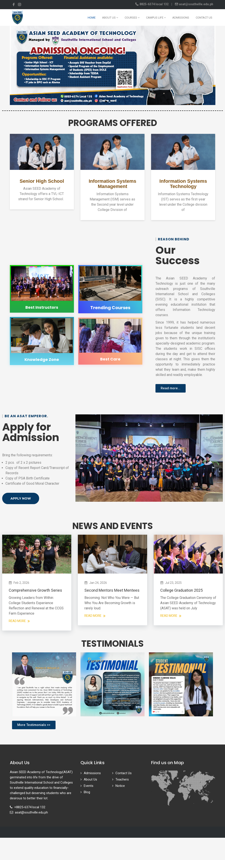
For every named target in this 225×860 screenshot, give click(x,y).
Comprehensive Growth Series (35, 590)
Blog (87, 792)
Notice (120, 786)
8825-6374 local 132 (154, 4)
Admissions (180, 17)
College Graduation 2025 (181, 590)
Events (88, 786)
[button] (106, 101)
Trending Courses (110, 308)
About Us (110, 17)
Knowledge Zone (41, 359)
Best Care (110, 359)
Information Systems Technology (183, 183)
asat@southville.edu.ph (195, 4)
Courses (132, 17)
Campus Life (156, 17)
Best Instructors (41, 307)
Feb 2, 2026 (21, 582)
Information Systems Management (112, 183)
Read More (19, 621)
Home (92, 17)
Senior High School (42, 181)
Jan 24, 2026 (98, 582)
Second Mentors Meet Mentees (112, 590)
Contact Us (204, 17)
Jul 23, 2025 (173, 582)
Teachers (122, 779)
